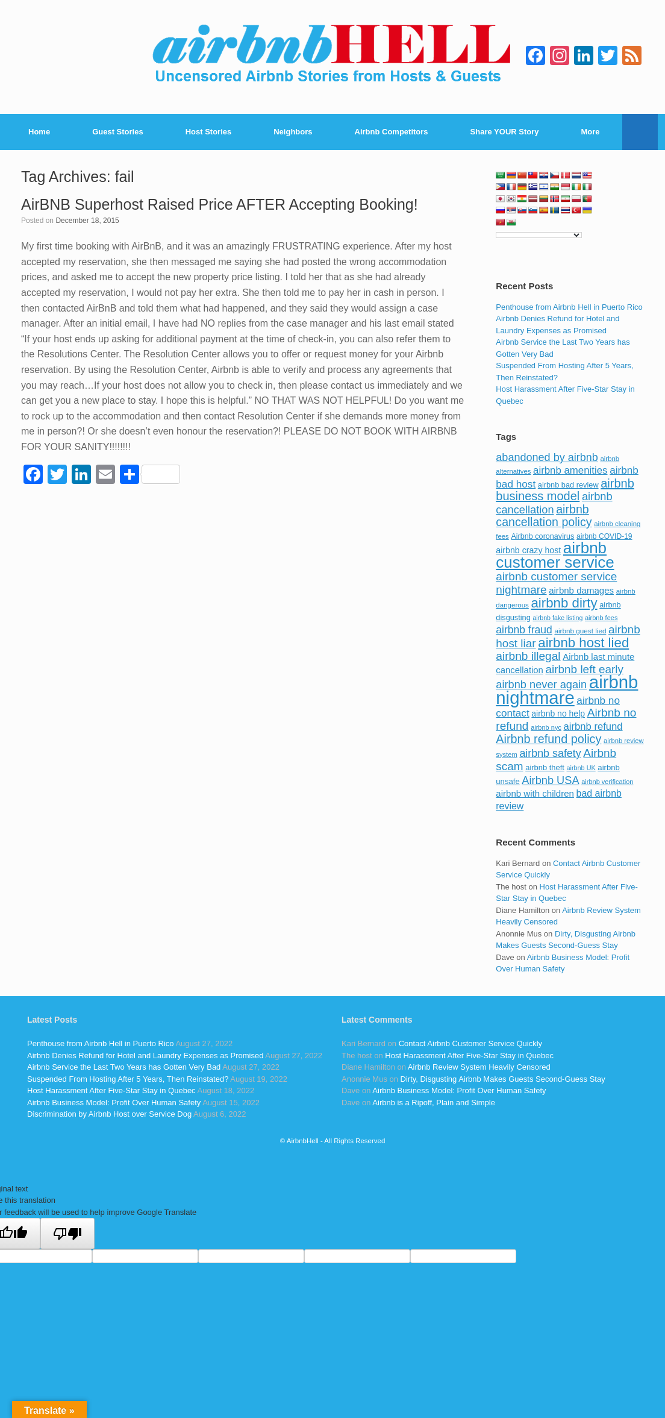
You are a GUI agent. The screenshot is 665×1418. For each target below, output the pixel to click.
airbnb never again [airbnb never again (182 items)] (541, 684)
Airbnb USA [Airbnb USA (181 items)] (550, 780)
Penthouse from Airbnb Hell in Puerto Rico (569, 307)
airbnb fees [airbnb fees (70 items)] (601, 617)
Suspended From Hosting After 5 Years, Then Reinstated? (127, 1079)
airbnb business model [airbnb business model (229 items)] (565, 490)
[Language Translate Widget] (539, 235)
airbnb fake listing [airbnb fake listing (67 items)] (557, 617)
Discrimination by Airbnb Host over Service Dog (109, 1113)
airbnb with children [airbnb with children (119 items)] (535, 793)
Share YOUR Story (504, 131)
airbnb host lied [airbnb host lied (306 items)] (583, 642)
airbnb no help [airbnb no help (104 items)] (558, 713)
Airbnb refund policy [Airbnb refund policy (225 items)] (548, 738)
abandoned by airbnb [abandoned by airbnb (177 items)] (547, 457)
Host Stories (209, 131)
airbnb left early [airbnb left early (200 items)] (584, 669)
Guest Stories (117, 131)
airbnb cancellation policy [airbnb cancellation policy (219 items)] (544, 516)
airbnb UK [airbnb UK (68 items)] (581, 767)
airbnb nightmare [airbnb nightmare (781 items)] (567, 689)
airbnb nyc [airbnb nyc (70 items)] (546, 727)
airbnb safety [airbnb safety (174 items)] (550, 753)
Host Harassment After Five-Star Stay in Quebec (111, 1090)
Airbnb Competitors (391, 131)
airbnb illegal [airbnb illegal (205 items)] (528, 656)
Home (39, 131)
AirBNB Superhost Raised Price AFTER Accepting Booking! (219, 204)
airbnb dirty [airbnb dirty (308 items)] (564, 602)
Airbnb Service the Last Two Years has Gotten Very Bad (123, 1066)
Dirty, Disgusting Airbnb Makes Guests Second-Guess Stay (503, 1079)
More (590, 131)
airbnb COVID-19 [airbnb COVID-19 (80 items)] (604, 536)
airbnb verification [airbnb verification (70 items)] (607, 781)
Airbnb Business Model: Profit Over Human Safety (114, 1102)
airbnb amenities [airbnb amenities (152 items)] (570, 470)
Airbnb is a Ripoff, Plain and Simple (433, 1102)
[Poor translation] (67, 1233)
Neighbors (292, 131)
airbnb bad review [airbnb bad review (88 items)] (568, 484)
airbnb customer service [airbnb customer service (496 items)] (555, 555)
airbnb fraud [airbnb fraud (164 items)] (524, 630)
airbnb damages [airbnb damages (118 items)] (581, 590)
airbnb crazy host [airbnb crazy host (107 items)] (528, 550)
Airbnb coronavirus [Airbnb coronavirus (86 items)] (542, 536)
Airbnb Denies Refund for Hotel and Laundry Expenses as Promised (145, 1055)
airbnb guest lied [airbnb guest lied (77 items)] (580, 631)
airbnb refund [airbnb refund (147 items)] (593, 726)
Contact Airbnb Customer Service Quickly (470, 1043)
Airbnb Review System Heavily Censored (479, 1066)
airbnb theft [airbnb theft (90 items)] (544, 767)
